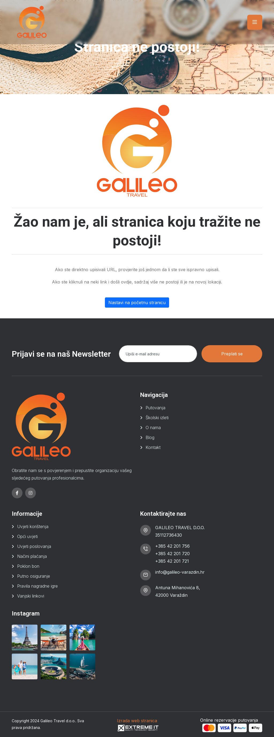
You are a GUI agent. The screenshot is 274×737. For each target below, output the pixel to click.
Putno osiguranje (33, 576)
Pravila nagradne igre (37, 586)
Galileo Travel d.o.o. (57, 720)
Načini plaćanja (32, 556)
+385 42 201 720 (172, 553)
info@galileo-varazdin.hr (180, 572)
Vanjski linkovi (30, 596)
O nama (153, 427)
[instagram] (30, 493)
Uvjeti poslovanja (34, 546)
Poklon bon (28, 566)
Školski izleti (157, 417)
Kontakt (153, 447)
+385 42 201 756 (172, 546)
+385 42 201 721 (172, 561)
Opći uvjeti (27, 536)
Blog (150, 437)
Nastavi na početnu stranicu (137, 302)
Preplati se (232, 353)
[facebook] (17, 493)
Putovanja (155, 407)
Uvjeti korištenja (32, 526)
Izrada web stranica (137, 720)
